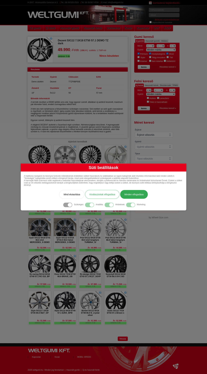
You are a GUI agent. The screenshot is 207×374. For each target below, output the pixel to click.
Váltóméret (113, 28)
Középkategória (157, 54)
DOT (156, 28)
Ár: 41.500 (94, 321)
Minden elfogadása (133, 194)
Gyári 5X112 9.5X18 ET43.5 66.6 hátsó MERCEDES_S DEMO (65, 240)
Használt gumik (69, 28)
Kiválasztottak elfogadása (102, 194)
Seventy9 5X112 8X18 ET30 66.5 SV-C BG (115, 275)
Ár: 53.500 (69, 284)
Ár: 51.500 (43, 211)
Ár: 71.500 (119, 284)
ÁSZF (167, 28)
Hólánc (164, 41)
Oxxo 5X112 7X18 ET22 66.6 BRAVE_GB (65, 275)
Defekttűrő (169, 61)
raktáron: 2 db (40, 213)
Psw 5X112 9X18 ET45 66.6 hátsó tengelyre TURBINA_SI (115, 240)
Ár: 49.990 (69, 211)
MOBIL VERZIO (84, 357)
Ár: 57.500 (43, 284)
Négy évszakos (157, 57)
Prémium (142, 54)
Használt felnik (93, 28)
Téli (170, 57)
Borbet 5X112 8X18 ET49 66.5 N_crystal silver (90, 313)
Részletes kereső (168, 67)
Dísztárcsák (165, 85)
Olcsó (170, 54)
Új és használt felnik (91, 370)
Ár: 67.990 (94, 284)
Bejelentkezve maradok (160, 22)
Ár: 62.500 (43, 248)
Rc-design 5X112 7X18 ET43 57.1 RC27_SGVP (90, 275)
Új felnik (50, 28)
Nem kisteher (156, 61)
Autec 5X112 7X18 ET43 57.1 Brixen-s (115, 312)
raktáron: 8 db (90, 323)
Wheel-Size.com (160, 217)
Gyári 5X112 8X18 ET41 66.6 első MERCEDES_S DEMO (39, 240)
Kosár (128, 28)
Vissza (123, 339)
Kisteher (142, 61)
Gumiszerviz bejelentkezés (164, 3)
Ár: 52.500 (119, 321)
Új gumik (35, 28)
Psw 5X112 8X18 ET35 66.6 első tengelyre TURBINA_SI (90, 240)
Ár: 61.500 (94, 211)
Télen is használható (157, 102)
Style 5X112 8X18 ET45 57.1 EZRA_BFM (65, 312)
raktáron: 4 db (65, 213)
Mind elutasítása (72, 194)
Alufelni (151, 98)
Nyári (141, 57)
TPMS (175, 85)
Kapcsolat (143, 28)
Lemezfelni (163, 98)
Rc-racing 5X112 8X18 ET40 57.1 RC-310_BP (40, 275)
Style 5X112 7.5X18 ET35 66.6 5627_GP (40, 312)
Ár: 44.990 (94, 248)
